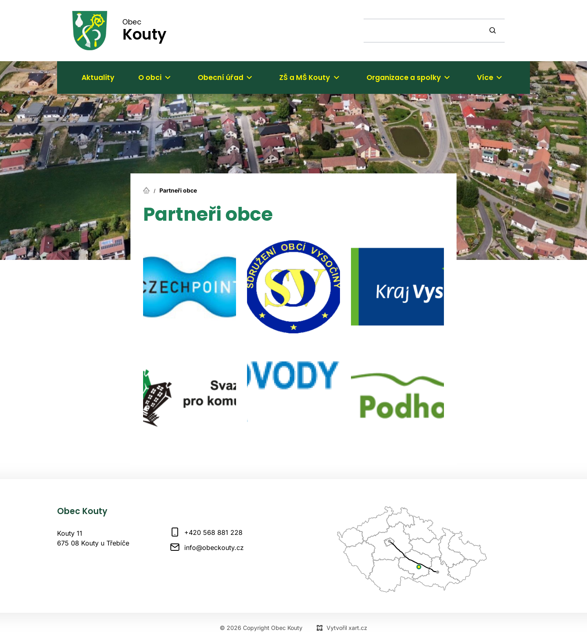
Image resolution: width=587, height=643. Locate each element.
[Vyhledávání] (494, 31)
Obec (144, 30)
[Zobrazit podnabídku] (167, 77)
